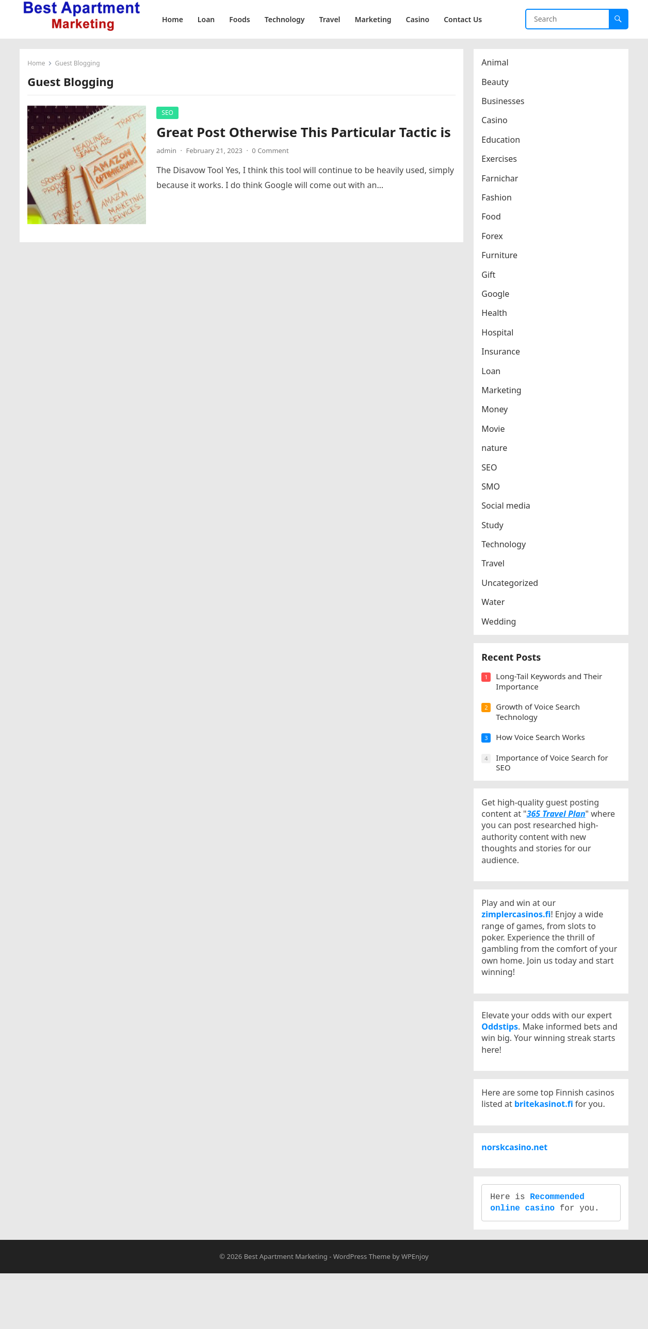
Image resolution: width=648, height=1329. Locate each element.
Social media (508, 508)
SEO (170, 114)
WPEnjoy (415, 1312)
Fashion (499, 200)
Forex (494, 238)
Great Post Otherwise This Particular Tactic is (299, 142)
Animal (497, 65)
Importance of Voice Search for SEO (554, 772)
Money (497, 411)
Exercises (502, 161)
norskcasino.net (517, 1193)
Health (497, 315)
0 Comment (272, 169)
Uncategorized (512, 585)
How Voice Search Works (542, 747)
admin (169, 169)
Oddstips (502, 1058)
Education (503, 142)
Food (494, 219)
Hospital (500, 334)
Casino (497, 122)
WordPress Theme (362, 1312)
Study (495, 527)
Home (38, 65)
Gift (491, 276)
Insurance (503, 354)
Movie (495, 430)
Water (495, 604)
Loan (493, 373)
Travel (495, 565)
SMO (493, 489)
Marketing (504, 392)
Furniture (502, 257)
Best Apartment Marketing (286, 1312)
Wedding (501, 623)
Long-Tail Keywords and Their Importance (551, 691)
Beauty (497, 84)
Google (498, 296)
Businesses (505, 103)
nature (497, 450)
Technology (506, 546)
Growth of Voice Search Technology (540, 721)
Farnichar (502, 180)
